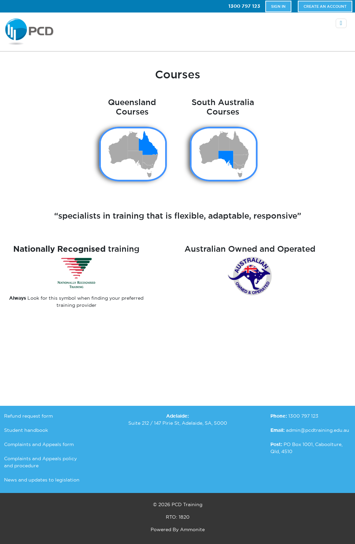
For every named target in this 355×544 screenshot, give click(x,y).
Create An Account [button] (325, 6)
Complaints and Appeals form (39, 444)
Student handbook (26, 430)
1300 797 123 (244, 6)
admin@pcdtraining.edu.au (317, 430)
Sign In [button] (278, 6)
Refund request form (28, 416)
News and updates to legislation (42, 480)
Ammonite (192, 529)
